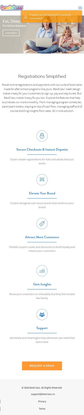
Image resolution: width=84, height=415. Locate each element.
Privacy (42, 401)
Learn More (11, 32)
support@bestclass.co (43, 394)
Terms (42, 408)
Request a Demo (42, 366)
